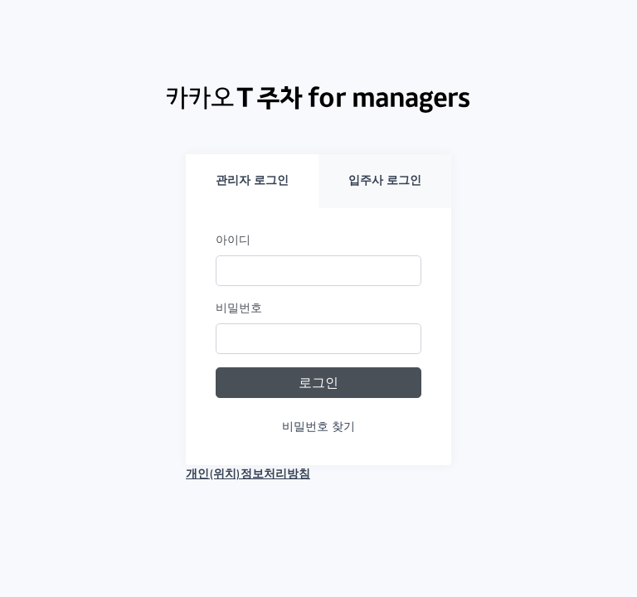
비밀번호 (239, 308)
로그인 (318, 383)
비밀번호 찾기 (318, 426)
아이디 (233, 240)
